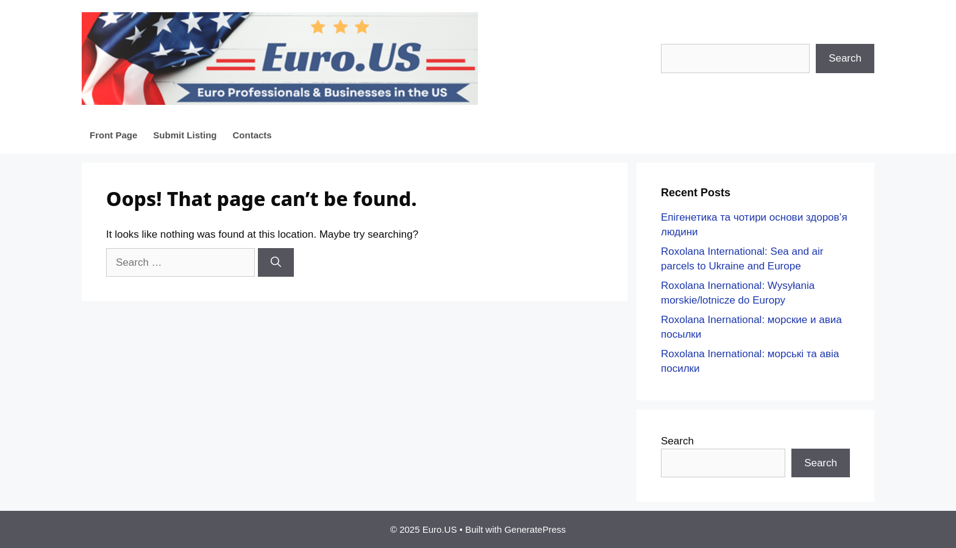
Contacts (252, 135)
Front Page (113, 135)
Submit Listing (184, 135)
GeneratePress (535, 529)
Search (845, 58)
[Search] (276, 262)
